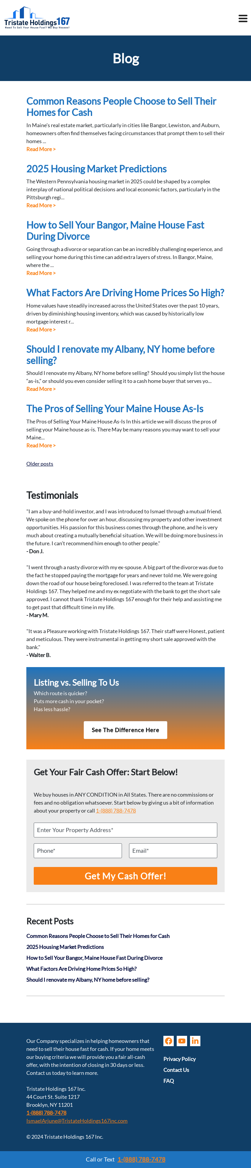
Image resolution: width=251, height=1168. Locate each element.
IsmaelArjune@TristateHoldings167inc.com (77, 1120)
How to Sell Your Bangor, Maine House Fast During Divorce (115, 230)
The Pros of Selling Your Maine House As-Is (114, 408)
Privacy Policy (179, 1059)
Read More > (41, 149)
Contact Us (176, 1070)
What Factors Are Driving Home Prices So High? (125, 292)
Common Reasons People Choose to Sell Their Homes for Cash (121, 107)
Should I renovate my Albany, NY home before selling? (120, 355)
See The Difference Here (125, 730)
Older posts (39, 463)
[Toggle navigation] (243, 19)
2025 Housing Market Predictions (96, 168)
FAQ (168, 1081)
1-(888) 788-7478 (116, 810)
